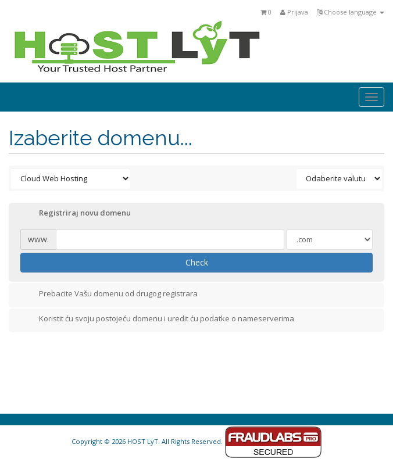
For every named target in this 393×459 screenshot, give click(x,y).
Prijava (294, 12)
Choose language (350, 12)
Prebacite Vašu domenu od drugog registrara (109, 294)
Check (196, 262)
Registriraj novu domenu (75, 213)
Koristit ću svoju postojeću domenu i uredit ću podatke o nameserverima (157, 319)
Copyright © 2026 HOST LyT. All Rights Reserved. (197, 441)
